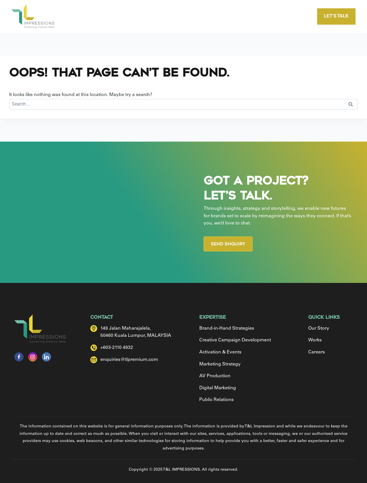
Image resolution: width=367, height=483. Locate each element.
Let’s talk (336, 16)
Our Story (142, 16)
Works (223, 16)
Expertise (184, 16)
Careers (259, 16)
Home (105, 16)
